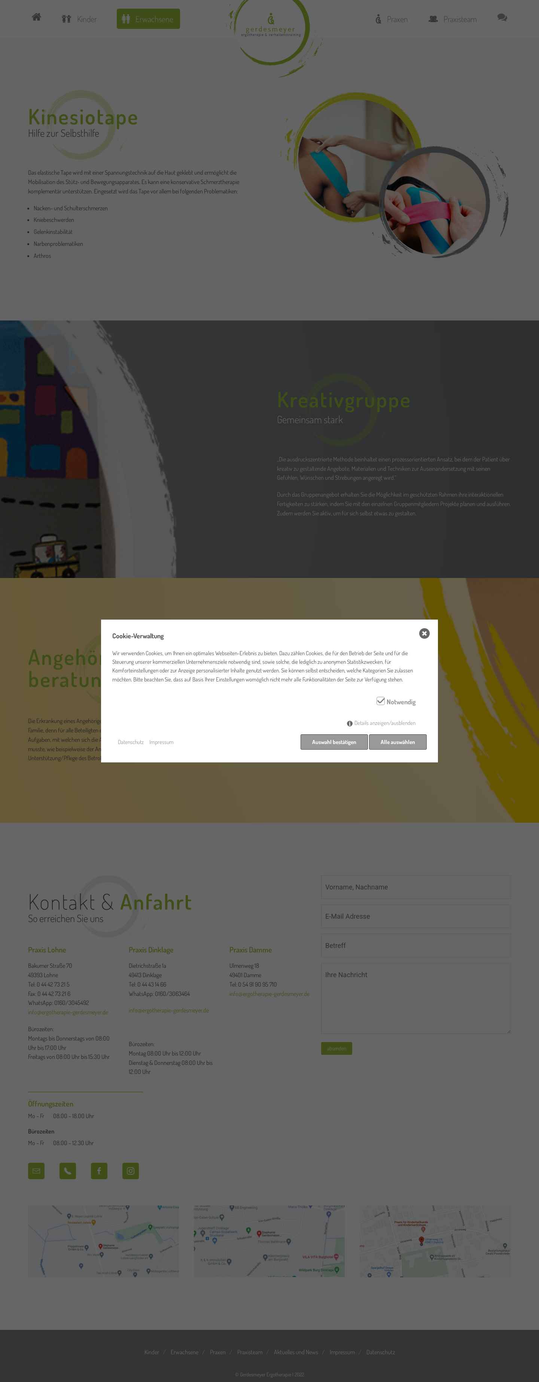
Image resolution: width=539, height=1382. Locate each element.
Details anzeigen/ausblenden (384, 724)
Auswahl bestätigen (333, 742)
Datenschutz (131, 742)
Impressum (161, 742)
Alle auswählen (398, 742)
